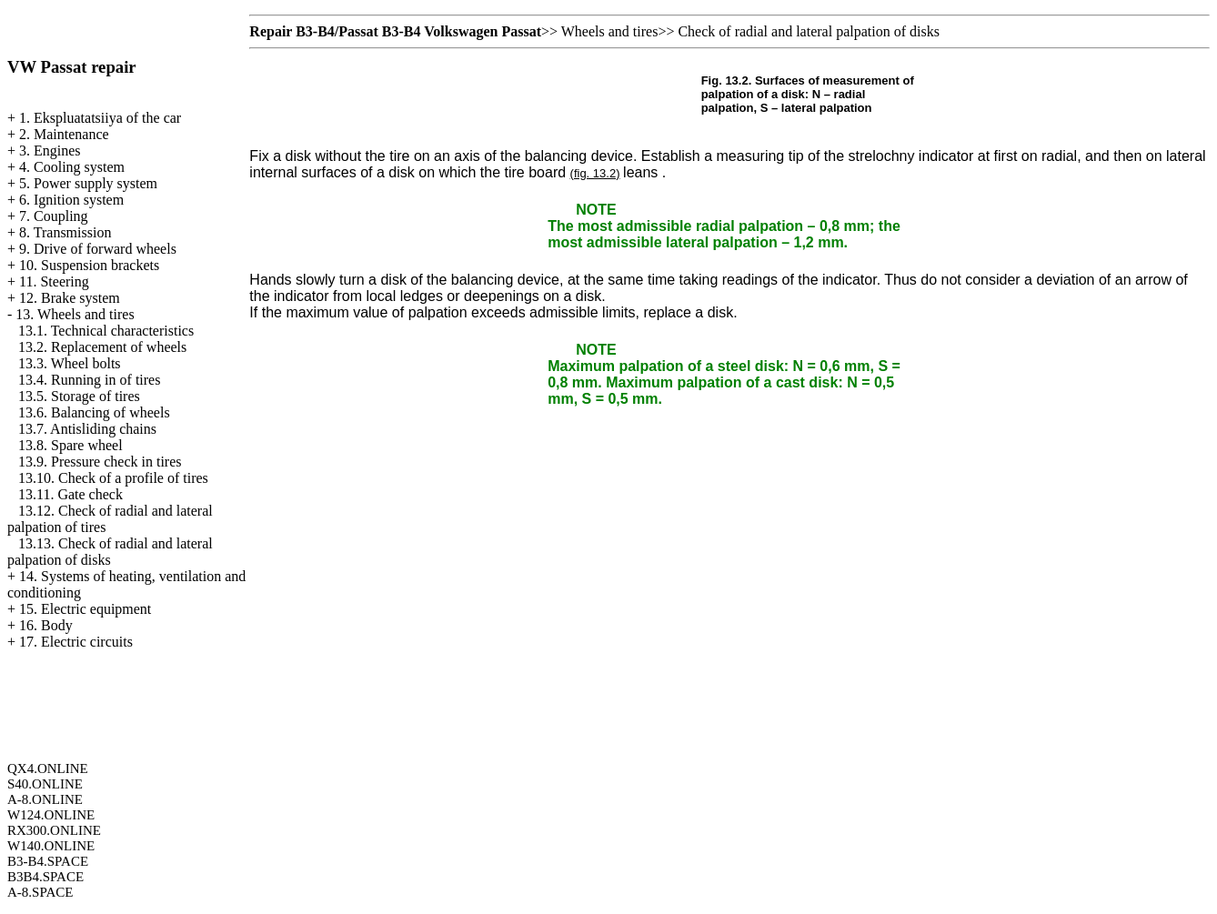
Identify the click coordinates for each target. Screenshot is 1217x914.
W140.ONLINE (51, 846)
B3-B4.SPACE (47, 861)
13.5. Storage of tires (79, 396)
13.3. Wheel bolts (69, 363)
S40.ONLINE (45, 784)
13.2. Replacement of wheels (102, 347)
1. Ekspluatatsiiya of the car (100, 118)
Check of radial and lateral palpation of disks (808, 31)
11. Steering (54, 281)
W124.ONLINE (51, 815)
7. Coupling (53, 216)
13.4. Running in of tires (89, 379)
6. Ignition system (71, 199)
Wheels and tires (610, 31)
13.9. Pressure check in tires (100, 461)
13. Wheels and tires (74, 314)
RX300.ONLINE (54, 830)
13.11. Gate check (70, 494)
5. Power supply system (88, 183)
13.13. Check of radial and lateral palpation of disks (110, 551)
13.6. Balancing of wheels (94, 412)
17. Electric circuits (76, 641)
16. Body (46, 625)
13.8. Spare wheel (70, 445)
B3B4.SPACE (45, 876)
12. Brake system (69, 298)
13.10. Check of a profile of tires (113, 478)
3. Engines (50, 150)
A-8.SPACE (40, 892)
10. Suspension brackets (89, 265)
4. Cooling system (72, 167)
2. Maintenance (64, 134)
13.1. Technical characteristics (106, 330)
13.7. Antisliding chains (87, 429)
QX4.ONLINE (47, 768)
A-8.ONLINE (45, 799)
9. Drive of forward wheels (97, 248)
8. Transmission (65, 232)
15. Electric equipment (85, 609)
